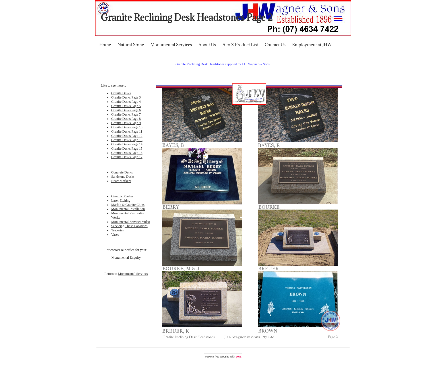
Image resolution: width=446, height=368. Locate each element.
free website (222, 356)
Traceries (117, 230)
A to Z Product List (240, 44)
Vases (115, 235)
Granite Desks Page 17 (127, 157)
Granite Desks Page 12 (127, 136)
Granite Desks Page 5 (126, 106)
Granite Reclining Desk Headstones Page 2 (186, 17)
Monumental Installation (128, 209)
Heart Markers (121, 181)
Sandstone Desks (123, 177)
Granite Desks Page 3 (126, 97)
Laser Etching (120, 200)
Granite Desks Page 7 (126, 114)
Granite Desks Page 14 (127, 144)
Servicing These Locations (129, 226)
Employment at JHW (312, 44)
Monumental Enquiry (126, 258)
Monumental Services (171, 44)
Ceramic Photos (122, 196)
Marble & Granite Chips (127, 205)
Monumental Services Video (130, 222)
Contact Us (275, 44)
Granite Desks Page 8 (126, 119)
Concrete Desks (122, 172)
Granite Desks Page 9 (126, 123)
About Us (207, 44)
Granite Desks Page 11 (126, 131)
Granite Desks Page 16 (127, 153)
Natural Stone (130, 44)
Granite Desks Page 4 (126, 102)
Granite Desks (121, 93)
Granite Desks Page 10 (127, 127)
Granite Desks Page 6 (126, 110)
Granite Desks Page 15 (127, 148)
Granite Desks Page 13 (127, 140)
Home (105, 44)
